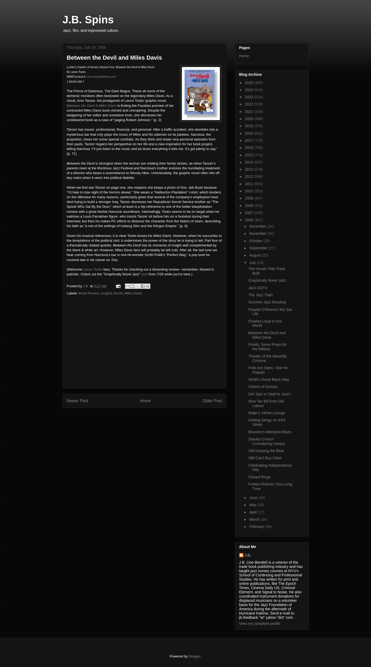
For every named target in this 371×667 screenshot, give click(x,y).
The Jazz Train (260, 295)
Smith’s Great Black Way (268, 379)
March (255, 519)
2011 (249, 184)
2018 (249, 133)
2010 (249, 191)
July (253, 262)
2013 (249, 169)
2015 (249, 155)
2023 (249, 97)
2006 (249, 220)
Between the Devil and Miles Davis (266, 335)
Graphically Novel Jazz (267, 280)
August (255, 255)
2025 (249, 83)
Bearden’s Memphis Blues (269, 432)
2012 (249, 176)
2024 (249, 90)
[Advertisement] (144, 347)
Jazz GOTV (257, 288)
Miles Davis (133, 293)
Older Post (212, 401)
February (257, 526)
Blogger (194, 656)
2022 (249, 104)
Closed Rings (259, 477)
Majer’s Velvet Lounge (266, 413)
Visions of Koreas (262, 387)
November (258, 233)
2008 (249, 206)
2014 (249, 162)
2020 (249, 119)
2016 (249, 147)
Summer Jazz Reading (267, 302)
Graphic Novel (111, 293)
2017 (249, 140)
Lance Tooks (92, 269)
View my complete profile (259, 623)
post (144, 274)
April (253, 512)
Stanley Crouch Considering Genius (266, 441)
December (258, 226)
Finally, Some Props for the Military (267, 346)
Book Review (89, 293)
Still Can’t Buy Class (265, 458)
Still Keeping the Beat (266, 451)
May (253, 505)
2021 (249, 111)
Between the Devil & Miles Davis (91, 106)
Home (145, 401)
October (256, 241)
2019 (249, 126)
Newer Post (77, 401)
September (258, 248)
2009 (249, 198)
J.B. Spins (88, 19)
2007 (249, 213)
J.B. (248, 555)
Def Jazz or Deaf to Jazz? (269, 394)
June (253, 498)
